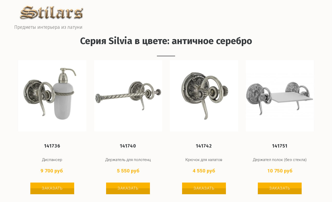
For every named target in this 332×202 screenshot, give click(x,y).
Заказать (52, 188)
